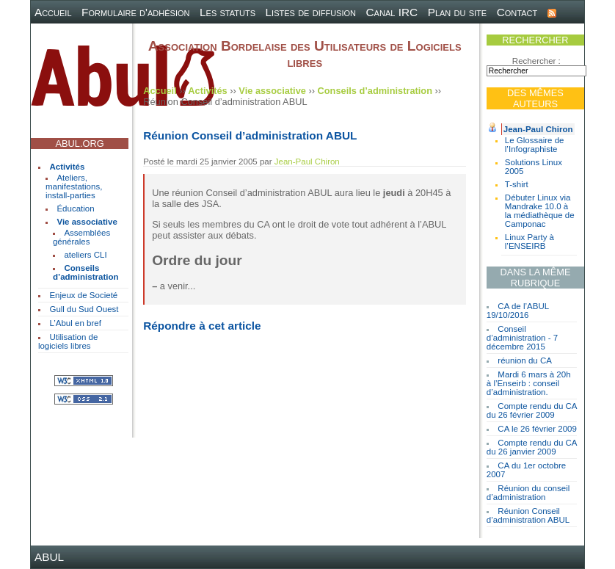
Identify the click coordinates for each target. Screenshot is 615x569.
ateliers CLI (85, 254)
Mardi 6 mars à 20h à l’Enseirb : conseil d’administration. (529, 383)
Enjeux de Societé (83, 295)
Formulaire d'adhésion (135, 12)
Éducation (75, 208)
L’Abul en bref (75, 323)
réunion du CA (525, 360)
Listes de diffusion (311, 12)
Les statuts (227, 12)
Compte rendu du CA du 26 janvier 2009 (532, 447)
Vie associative (87, 221)
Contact (517, 12)
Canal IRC (392, 12)
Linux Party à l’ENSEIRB (529, 241)
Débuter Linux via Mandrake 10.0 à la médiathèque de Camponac (540, 210)
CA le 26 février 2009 (537, 428)
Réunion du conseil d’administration (528, 492)
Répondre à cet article (202, 325)
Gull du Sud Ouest (83, 309)
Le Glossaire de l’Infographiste (534, 144)
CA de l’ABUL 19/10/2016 (518, 310)
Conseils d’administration (86, 272)
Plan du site (457, 12)
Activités (66, 166)
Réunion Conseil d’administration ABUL (528, 515)
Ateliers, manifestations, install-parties (74, 186)
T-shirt (516, 184)
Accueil (53, 12)
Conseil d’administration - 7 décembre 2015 (522, 338)
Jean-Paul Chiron (538, 129)
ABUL (49, 557)
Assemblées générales (81, 237)
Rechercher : (536, 61)
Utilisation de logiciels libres (68, 341)
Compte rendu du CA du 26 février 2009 (532, 410)
